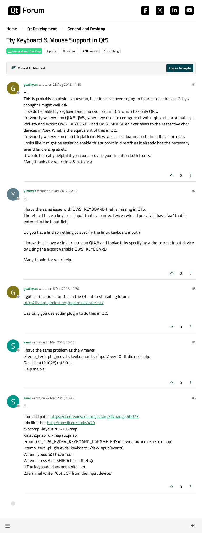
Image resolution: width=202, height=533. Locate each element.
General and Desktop (24, 51)
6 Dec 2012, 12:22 (64, 190)
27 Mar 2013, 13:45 (60, 397)
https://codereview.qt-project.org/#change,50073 (94, 416)
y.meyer (30, 190)
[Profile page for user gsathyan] (13, 88)
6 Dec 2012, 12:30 (66, 288)
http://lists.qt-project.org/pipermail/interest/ (64, 303)
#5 (194, 397)
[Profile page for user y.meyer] (13, 194)
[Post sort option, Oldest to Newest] (28, 68)
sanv (27, 342)
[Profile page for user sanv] (13, 345)
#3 (194, 288)
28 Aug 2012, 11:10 (67, 84)
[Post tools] (191, 175)
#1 (194, 84)
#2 (194, 190)
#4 (194, 342)
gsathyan (31, 84)
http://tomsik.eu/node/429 (71, 422)
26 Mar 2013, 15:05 (60, 342)
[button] (7, 525)
